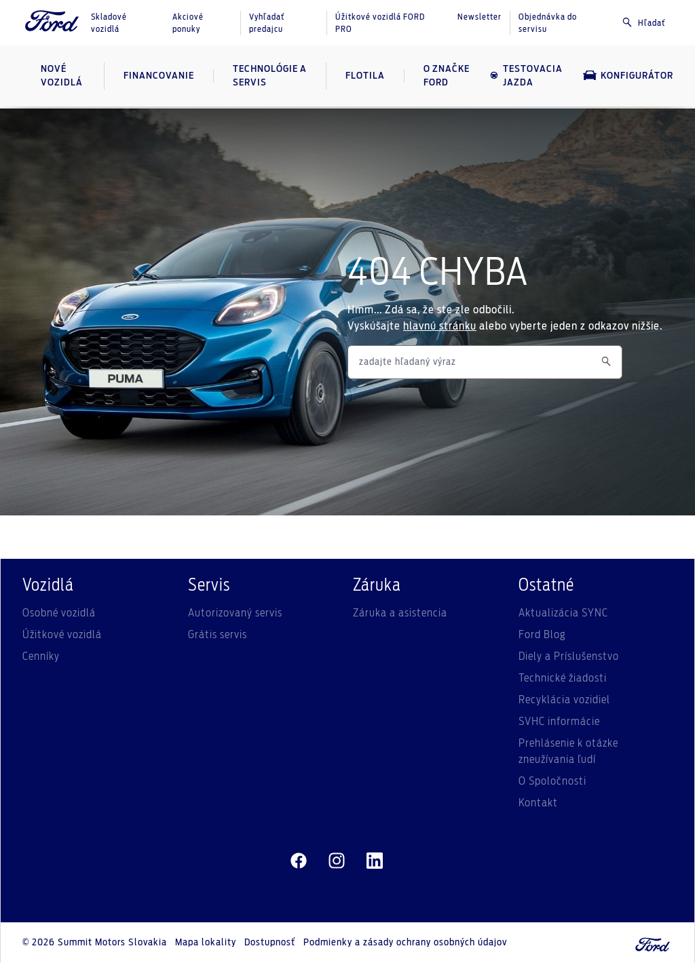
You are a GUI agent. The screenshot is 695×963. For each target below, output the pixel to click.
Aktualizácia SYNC (563, 613)
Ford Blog (542, 634)
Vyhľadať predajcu (266, 23)
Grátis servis (217, 634)
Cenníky (41, 656)
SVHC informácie (559, 721)
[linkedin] (375, 861)
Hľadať (643, 22)
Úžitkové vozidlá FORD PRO (380, 23)
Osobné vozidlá (59, 613)
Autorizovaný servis (235, 613)
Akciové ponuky (188, 23)
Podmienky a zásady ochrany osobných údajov (405, 942)
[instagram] (336, 861)
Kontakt (538, 803)
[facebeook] (298, 861)
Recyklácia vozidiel (564, 699)
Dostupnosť (269, 942)
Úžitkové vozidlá (62, 634)
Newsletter (479, 17)
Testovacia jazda (526, 75)
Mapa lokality (205, 942)
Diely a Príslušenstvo (569, 656)
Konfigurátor (628, 75)
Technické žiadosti (563, 678)
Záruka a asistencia (400, 613)
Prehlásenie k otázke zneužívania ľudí (568, 751)
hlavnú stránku (439, 326)
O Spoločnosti (552, 781)
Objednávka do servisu (548, 23)
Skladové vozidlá (109, 23)
